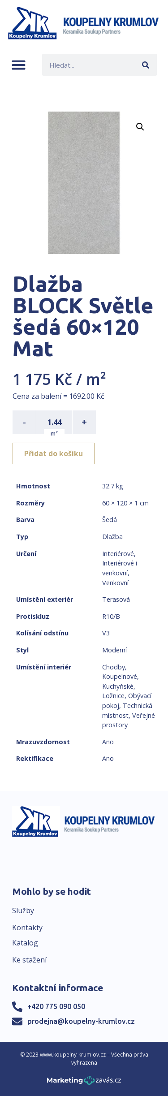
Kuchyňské (118, 686)
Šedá (109, 519)
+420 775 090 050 (56, 1006)
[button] (18, 64)
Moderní (114, 650)
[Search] (146, 65)
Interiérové (118, 553)
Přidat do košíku (53, 453)
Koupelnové (119, 676)
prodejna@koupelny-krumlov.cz (81, 1021)
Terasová (116, 599)
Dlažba (112, 536)
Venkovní (115, 582)
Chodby (113, 667)
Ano (108, 742)
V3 (106, 633)
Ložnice (113, 695)
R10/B (111, 616)
